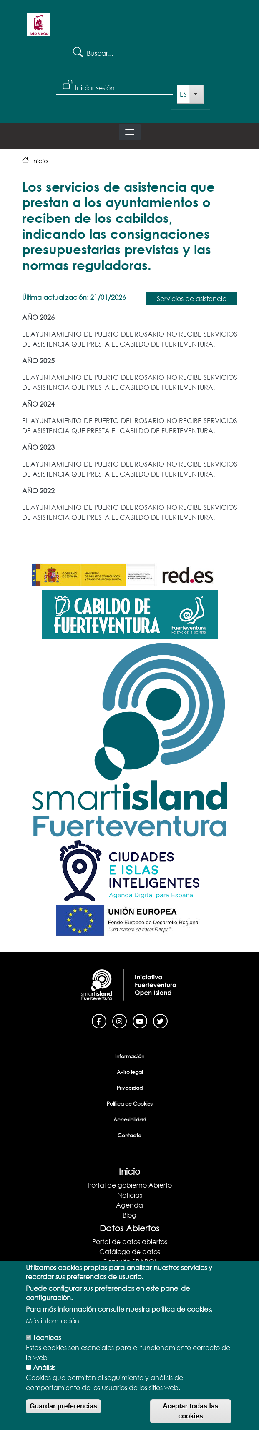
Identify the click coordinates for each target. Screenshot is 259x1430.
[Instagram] (119, 1020)
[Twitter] (160, 1020)
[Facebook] (99, 1020)
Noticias (129, 1194)
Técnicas (47, 1344)
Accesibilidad (129, 1119)
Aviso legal (130, 1072)
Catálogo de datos (129, 1251)
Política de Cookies (130, 1103)
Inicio (40, 161)
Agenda (129, 1204)
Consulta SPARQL (129, 1261)
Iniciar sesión (95, 87)
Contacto (129, 1135)
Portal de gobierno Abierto (130, 1184)
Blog (129, 1214)
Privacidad (130, 1087)
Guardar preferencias (63, 1412)
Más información (52, 1327)
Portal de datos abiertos (129, 1241)
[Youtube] (140, 1020)
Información (129, 1056)
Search (77, 51)
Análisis (44, 1374)
